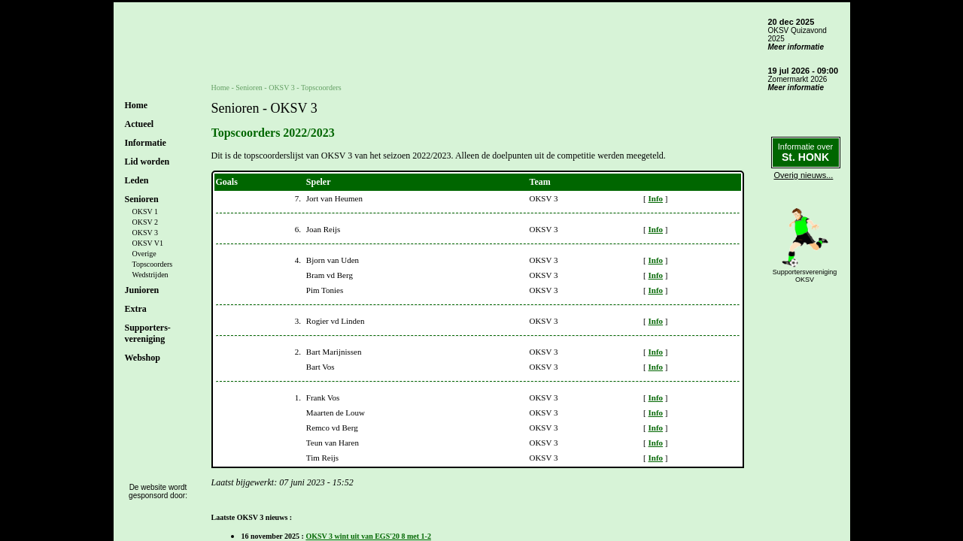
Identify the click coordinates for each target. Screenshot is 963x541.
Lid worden (147, 161)
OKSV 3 (145, 232)
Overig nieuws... (804, 175)
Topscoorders (152, 264)
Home (136, 105)
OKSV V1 (148, 243)
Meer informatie (796, 47)
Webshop (142, 357)
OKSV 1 (145, 211)
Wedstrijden (150, 274)
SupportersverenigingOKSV (805, 275)
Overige (144, 253)
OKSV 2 (145, 222)
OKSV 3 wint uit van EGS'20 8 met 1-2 (368, 536)
